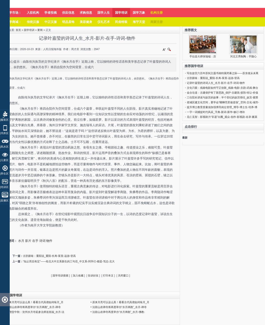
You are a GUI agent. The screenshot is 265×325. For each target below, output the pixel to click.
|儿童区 (4, 160)
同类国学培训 (13, 295)
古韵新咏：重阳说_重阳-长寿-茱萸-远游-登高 (49, 255)
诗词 (42, 240)
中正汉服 (50, 22)
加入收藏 (78, 275)
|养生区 (4, 173)
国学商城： (13, 22)
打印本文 (108, 275)
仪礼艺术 (103, 22)
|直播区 (4, 200)
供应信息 (68, 12)
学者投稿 (50, 12)
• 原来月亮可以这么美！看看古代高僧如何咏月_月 (34, 302)
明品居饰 (68, 22)
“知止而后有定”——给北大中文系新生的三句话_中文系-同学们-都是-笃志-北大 (69, 261)
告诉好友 (93, 275)
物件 (49, 240)
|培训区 (4, 187)
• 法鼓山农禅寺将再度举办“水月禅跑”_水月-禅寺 (33, 307)
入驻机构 (33, 12)
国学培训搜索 (60, 275)
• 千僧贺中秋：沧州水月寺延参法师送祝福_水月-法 (34, 312)
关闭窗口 (123, 275)
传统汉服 (33, 22)
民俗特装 (121, 22)
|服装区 (4, 119)
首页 (18, 30)
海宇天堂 (139, 22)
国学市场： (13, 12)
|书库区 (4, 133)
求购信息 (86, 12)
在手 (35, 240)
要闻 (40, 30)
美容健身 (86, 22)
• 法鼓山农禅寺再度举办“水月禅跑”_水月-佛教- (118, 312)
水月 (21, 240)
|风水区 (4, 146)
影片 (28, 240)
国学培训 (121, 12)
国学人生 (103, 12)
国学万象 (139, 12)
